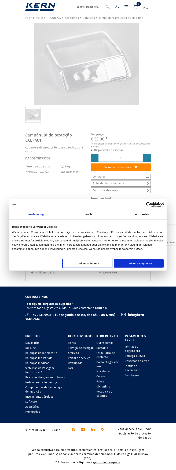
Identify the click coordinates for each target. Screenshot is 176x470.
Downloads (75, 363)
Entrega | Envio (135, 356)
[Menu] (126, 8)
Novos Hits (32, 342)
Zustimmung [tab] (36, 214)
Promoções (32, 411)
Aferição (73, 353)
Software (31, 401)
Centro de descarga (121, 190)
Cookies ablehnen (87, 263)
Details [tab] (87, 214)
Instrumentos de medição (42, 382)
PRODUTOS (54, 17)
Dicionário (103, 386)
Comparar (121, 176)
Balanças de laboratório (41, 353)
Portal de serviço (79, 358)
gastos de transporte (106, 462)
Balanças (89, 17)
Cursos (100, 376)
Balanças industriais (38, 358)
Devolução (132, 375)
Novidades (103, 371)
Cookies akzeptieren (139, 263)
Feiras (72, 342)
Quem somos (104, 342)
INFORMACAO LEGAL (129, 429)
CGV (148, 429)
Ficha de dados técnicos (121, 183)
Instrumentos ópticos (39, 396)
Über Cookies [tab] (140, 214)
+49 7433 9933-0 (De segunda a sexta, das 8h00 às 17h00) (70, 315)
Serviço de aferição (81, 348)
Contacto (102, 348)
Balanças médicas (37, 363)
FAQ (70, 368)
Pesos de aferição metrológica (45, 377)
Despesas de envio (137, 361)
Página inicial (34, 17)
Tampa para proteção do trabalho (121, 17)
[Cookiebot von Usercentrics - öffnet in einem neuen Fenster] (148, 204)
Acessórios (72, 17)
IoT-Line (30, 348)
